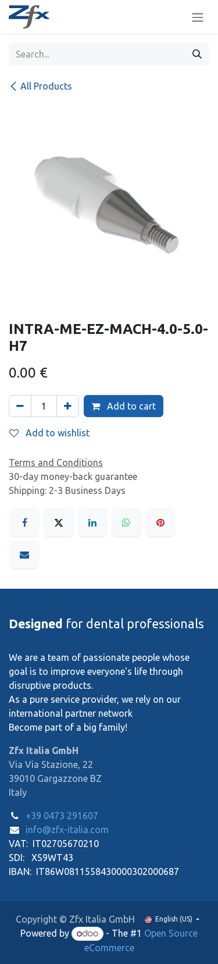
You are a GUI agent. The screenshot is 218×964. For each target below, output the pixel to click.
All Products (40, 86)
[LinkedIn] (92, 522)
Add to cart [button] (123, 406)
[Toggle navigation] (197, 17)
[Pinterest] (160, 522)
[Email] (24, 554)
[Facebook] (24, 522)
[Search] (197, 54)
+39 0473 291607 (62, 815)
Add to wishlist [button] (49, 433)
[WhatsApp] (126, 522)
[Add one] (67, 406)
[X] (59, 522)
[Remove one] (20, 406)
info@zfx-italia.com (67, 829)
